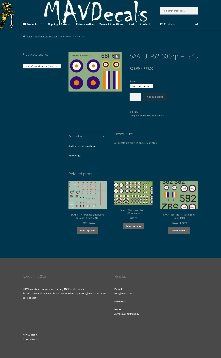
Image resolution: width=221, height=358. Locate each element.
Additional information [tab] (81, 146)
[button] (117, 56)
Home (29, 36)
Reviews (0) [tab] (74, 155)
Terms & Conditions (111, 24)
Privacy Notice (85, 24)
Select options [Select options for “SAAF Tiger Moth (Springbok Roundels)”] (179, 230)
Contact (145, 24)
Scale (133, 81)
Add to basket (155, 96)
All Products (30, 24)
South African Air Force (46, 36)
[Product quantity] (135, 97)
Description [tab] (75, 136)
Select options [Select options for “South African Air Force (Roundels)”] (133, 225)
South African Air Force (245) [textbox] (40, 66)
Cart (131, 24)
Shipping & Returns (59, 24)
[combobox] (42, 66)
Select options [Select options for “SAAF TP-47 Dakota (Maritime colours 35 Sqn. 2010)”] (87, 230)
